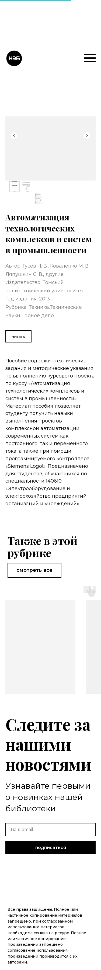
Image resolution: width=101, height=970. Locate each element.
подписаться (50, 847)
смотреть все (34, 570)
